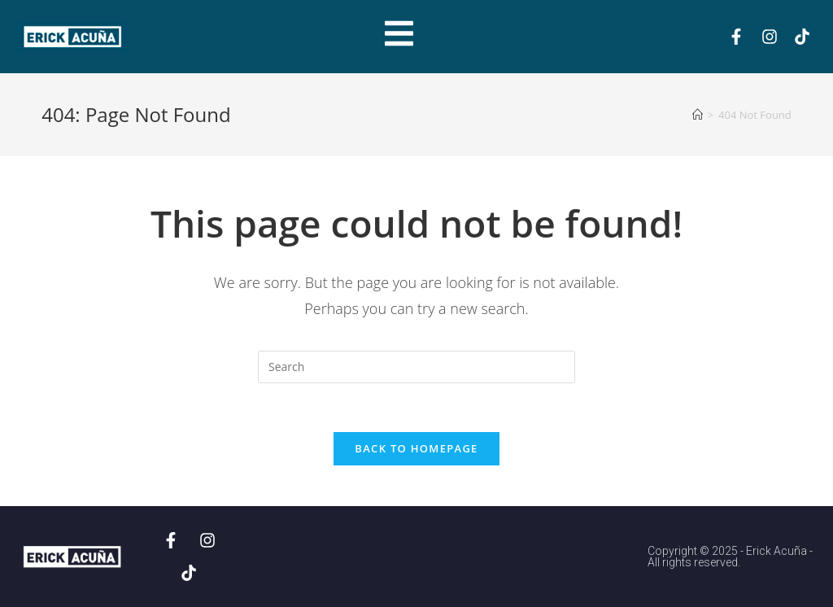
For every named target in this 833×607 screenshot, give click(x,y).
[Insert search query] (416, 367)
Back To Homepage (416, 448)
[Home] (697, 114)
